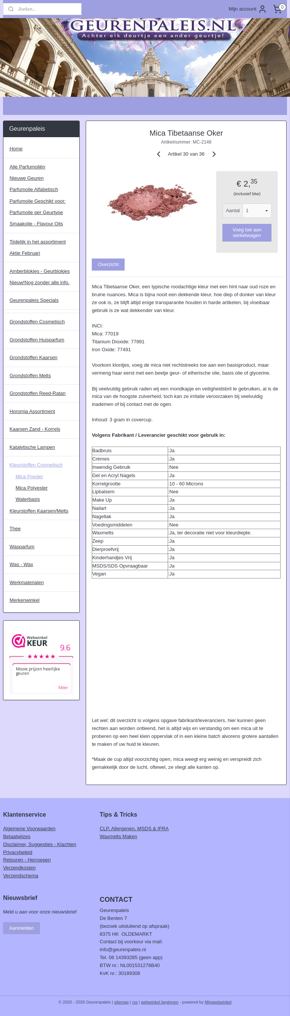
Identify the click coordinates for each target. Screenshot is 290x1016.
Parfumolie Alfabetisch (33, 189)
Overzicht (108, 264)
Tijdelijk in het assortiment (37, 242)
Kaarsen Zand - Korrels (34, 429)
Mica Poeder (29, 476)
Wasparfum (21, 546)
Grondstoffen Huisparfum (36, 340)
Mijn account (248, 9)
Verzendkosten (19, 868)
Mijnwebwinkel (218, 1002)
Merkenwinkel (24, 600)
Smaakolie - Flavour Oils (36, 223)
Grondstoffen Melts (30, 375)
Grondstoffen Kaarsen (33, 357)
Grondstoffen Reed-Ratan (37, 393)
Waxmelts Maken (118, 836)
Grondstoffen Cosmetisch (37, 321)
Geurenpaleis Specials (34, 300)
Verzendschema (20, 875)
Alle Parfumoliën (27, 167)
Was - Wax (21, 564)
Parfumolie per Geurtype (36, 212)
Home (16, 148)
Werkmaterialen (26, 582)
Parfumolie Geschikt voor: (37, 201)
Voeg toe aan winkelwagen (247, 233)
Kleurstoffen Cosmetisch (36, 465)
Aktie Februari (24, 253)
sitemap (121, 1002)
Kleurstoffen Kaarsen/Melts (38, 511)
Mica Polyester (31, 488)
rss (135, 1002)
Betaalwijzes (16, 836)
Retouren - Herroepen (27, 860)
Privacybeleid (17, 852)
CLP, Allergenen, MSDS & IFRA (134, 828)
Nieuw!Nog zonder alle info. (39, 282)
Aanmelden (21, 928)
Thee (15, 528)
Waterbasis (27, 499)
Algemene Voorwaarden (29, 828)
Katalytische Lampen (32, 447)
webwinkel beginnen (159, 1002)
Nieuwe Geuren (26, 178)
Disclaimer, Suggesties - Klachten (39, 844)
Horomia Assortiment (32, 411)
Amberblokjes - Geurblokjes (39, 271)
